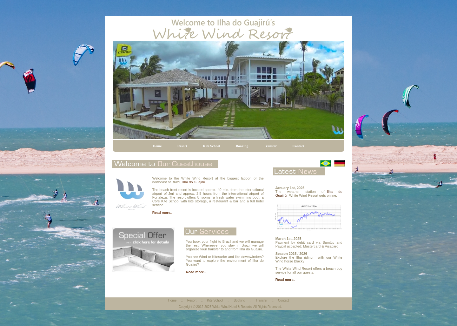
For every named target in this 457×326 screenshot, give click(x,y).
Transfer (270, 146)
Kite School (211, 146)
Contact (298, 146)
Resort (182, 146)
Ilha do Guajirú (193, 182)
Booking (242, 146)
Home (157, 146)
